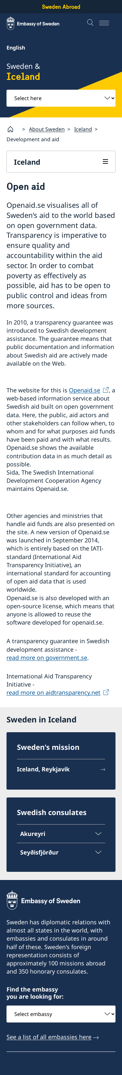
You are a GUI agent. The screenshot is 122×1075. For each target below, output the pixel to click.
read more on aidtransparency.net (54, 692)
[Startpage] (13, 129)
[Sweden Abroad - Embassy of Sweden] (39, 23)
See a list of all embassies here (49, 1036)
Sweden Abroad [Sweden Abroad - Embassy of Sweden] (61, 6)
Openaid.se (84, 390)
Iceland (83, 128)
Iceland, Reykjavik (43, 769)
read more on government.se (47, 657)
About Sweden (47, 128)
